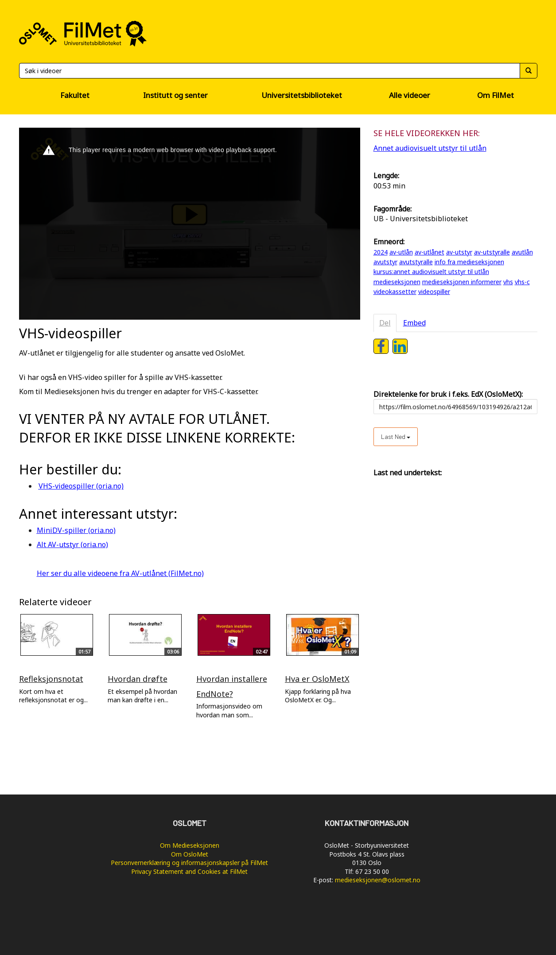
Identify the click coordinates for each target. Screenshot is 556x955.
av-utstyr (459, 252)
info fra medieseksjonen (469, 262)
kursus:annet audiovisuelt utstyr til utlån (431, 271)
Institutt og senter (175, 95)
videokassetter (394, 291)
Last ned (395, 436)
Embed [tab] (414, 323)
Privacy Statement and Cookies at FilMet (189, 871)
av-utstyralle (492, 252)
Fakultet (74, 95)
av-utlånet (429, 252)
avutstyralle (416, 262)
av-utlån (401, 252)
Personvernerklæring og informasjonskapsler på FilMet (189, 862)
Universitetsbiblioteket (301, 95)
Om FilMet (495, 95)
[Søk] (269, 70)
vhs (508, 282)
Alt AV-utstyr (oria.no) (72, 544)
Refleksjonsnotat (51, 678)
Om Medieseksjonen (189, 845)
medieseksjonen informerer (462, 282)
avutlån (522, 252)
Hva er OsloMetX (317, 678)
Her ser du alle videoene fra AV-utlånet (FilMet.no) (120, 573)
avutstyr (385, 262)
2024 (380, 252)
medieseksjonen (396, 282)
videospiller (434, 291)
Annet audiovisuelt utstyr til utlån (429, 148)
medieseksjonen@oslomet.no (377, 880)
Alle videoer (409, 95)
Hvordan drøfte (137, 678)
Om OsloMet (189, 854)
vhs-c (522, 282)
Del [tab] (385, 323)
